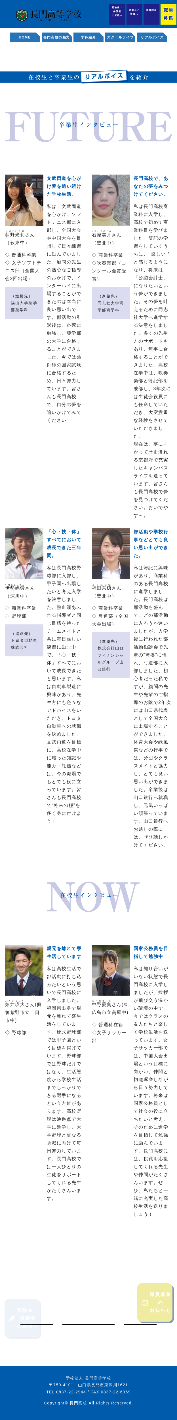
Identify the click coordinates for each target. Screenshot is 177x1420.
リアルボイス (152, 37)
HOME (25, 37)
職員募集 (168, 14)
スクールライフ (120, 37)
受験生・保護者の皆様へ (117, 11)
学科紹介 (88, 37)
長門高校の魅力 (56, 37)
